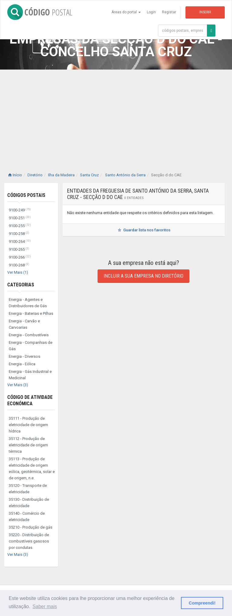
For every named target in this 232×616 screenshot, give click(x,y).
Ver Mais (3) (17, 385)
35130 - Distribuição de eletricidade (29, 502)
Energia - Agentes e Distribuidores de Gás (28, 302)
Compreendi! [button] (202, 603)
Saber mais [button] (45, 606)
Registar (169, 12)
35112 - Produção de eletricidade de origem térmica (28, 445)
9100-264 (20, 241)
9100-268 (19, 265)
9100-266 (20, 257)
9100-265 (19, 249)
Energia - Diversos (24, 356)
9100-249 (20, 210)
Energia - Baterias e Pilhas (31, 313)
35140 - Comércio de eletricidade (27, 516)
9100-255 (20, 225)
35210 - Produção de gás (30, 527)
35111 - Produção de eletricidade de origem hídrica (28, 424)
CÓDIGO (39, 12)
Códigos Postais (26, 195)
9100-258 (19, 233)
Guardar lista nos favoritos (143, 230)
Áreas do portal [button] (126, 12)
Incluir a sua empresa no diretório (143, 276)
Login (151, 12)
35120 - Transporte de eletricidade (28, 488)
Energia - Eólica (22, 364)
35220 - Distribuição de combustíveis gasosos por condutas (29, 541)
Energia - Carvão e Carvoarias (24, 324)
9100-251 (20, 218)
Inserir (205, 12)
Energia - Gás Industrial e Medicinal (30, 374)
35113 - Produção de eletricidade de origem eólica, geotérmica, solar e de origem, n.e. (32, 468)
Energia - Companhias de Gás (30, 345)
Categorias (20, 285)
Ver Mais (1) (17, 272)
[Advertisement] (116, 115)
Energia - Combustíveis (29, 335)
